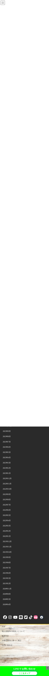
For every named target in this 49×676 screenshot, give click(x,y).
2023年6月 (7, 447)
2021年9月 (7, 557)
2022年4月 (7, 520)
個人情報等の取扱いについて (13, 631)
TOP (3, 627)
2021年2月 (7, 583)
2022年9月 (7, 494)
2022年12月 (7, 478)
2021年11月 (7, 547)
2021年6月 (7, 573)
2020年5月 (7, 599)
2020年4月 (7, 604)
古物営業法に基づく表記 (11, 640)
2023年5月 (7, 452)
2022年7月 (7, 505)
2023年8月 (7, 436)
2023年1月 (7, 473)
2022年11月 (7, 484)
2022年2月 (7, 531)
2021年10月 (7, 552)
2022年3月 (7, 526)
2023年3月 (7, 463)
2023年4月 (7, 457)
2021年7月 (7, 568)
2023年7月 (7, 442)
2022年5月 (7, 515)
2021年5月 (7, 578)
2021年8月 (7, 562)
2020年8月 (7, 594)
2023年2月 (7, 468)
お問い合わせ (7, 645)
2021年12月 (7, 541)
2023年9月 (7, 431)
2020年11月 (7, 589)
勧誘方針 (5, 636)
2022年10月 (7, 489)
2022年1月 (7, 536)
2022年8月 (7, 500)
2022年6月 (7, 510)
